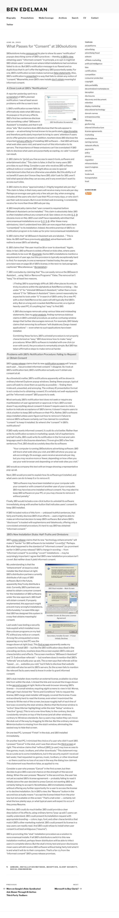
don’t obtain (58, 85)
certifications (90, 77)
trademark (89, 180)
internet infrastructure (94, 134)
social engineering (21, 875)
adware (14, 873)
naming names (91, 148)
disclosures (90, 102)
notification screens (55, 369)
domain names (91, 119)
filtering (88, 127)
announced (31, 59)
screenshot (12, 103)
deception (52, 873)
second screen (19, 691)
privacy (88, 162)
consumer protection (94, 84)
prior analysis (39, 321)
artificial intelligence (93, 70)
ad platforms (90, 52)
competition (90, 81)
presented (31, 82)
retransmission (91, 169)
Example (37, 260)
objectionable (70, 137)
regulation (89, 166)
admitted (45, 245)
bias (86, 73)
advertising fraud (92, 59)
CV (84, 24)
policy (87, 159)
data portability (91, 91)
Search (75, 24)
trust (87, 187)
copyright (89, 88)
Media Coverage (46, 24)
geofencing (90, 130)
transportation (91, 184)
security (88, 177)
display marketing (92, 112)
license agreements (93, 137)
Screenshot (40, 273)
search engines (91, 173)
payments (89, 155)
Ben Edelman (27, 9)
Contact (94, 24)
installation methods (32, 873)
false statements (62, 79)
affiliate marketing (93, 66)
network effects (92, 152)
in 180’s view (67, 63)
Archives (63, 24)
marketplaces (91, 144)
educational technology (95, 116)
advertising (90, 55)
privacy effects (24, 147)
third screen (67, 750)
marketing (89, 141)
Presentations (27, 24)
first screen (43, 650)
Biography (11, 24)
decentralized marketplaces (97, 95)
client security (68, 873)
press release (19, 369)
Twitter (9, 31)
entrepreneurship (92, 123)
